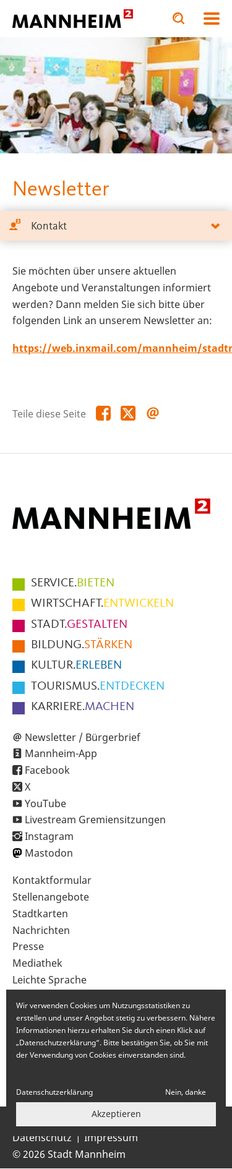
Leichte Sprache (49, 980)
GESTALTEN (79, 625)
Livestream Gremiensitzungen (95, 819)
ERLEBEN (76, 665)
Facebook (47, 770)
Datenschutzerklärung (54, 1092)
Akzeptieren (116, 1114)
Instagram (49, 836)
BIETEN (72, 583)
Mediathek (37, 963)
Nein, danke (185, 1092)
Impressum (111, 1137)
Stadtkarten (40, 913)
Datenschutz (42, 1137)
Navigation (212, 18)
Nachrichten (41, 930)
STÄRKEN (81, 645)
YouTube (45, 803)
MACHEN (82, 707)
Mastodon (49, 853)
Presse (28, 946)
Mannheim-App (61, 753)
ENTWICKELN (102, 603)
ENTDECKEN (98, 686)
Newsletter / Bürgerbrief (82, 737)
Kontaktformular (52, 880)
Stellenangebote (50, 897)
